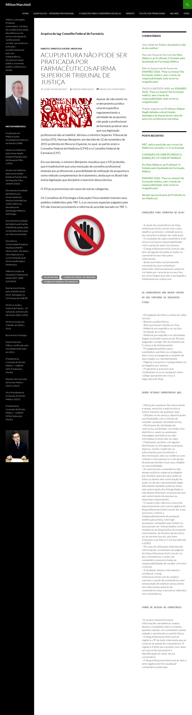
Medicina (76, 48)
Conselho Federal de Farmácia (61, 281)
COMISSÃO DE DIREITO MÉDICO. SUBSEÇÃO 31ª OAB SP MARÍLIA (162, 156)
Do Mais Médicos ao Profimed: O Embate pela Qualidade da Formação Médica (163, 58)
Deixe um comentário (113, 89)
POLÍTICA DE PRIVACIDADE (152, 13)
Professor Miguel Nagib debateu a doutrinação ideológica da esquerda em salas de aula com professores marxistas (163, 113)
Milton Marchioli (18, 4)
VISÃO (187, 13)
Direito (45, 48)
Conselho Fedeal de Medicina (79, 277)
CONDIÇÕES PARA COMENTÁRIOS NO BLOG (100, 13)
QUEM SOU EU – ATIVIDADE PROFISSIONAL (53, 13)
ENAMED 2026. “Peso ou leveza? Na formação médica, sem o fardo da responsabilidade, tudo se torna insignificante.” (163, 76)
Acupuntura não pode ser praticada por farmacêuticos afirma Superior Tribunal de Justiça (84, 68)
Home (25, 13)
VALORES (174, 13)
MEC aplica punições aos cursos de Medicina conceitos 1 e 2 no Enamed (163, 146)
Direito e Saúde (60, 48)
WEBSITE (130, 13)
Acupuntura (51, 277)
